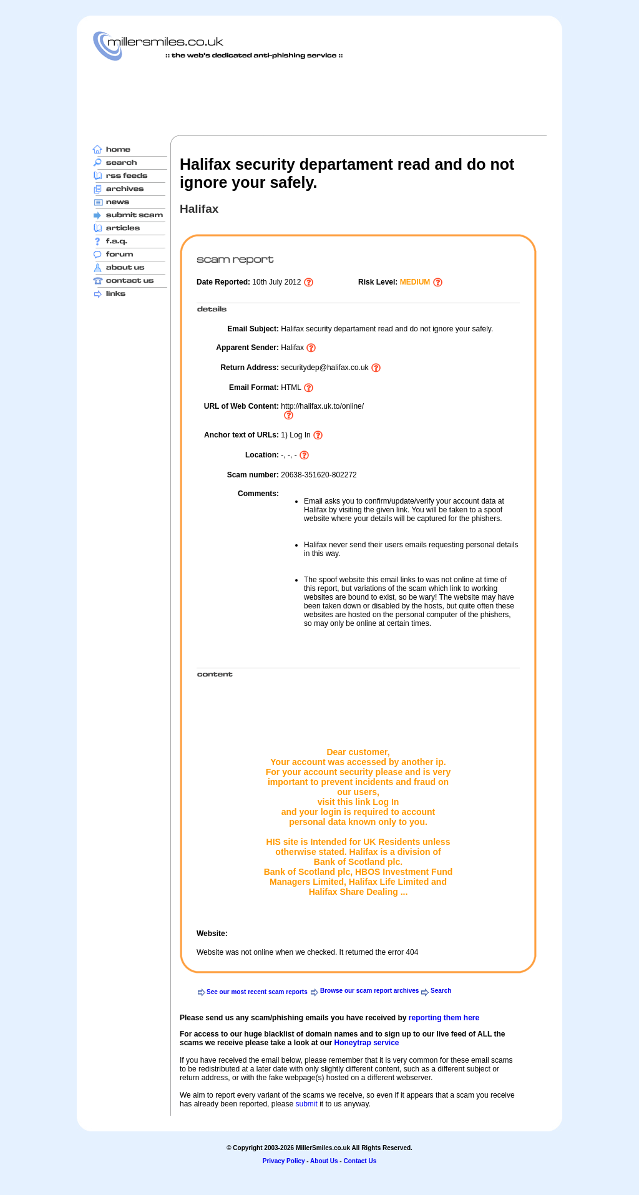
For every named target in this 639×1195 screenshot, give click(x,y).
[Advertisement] (319, 98)
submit (306, 1104)
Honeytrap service (366, 1042)
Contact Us (359, 1161)
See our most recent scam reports (257, 991)
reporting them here (444, 1017)
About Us (324, 1161)
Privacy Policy (284, 1161)
